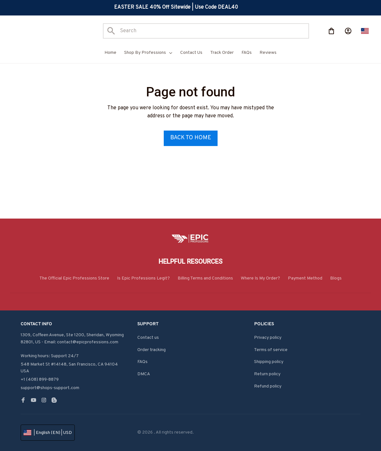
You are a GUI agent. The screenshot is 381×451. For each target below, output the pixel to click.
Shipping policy (268, 362)
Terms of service (271, 350)
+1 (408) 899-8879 (40, 379)
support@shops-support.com (50, 388)
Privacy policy (267, 337)
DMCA (143, 374)
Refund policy (267, 386)
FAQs (142, 362)
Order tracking (151, 350)
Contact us (148, 337)
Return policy (267, 374)
